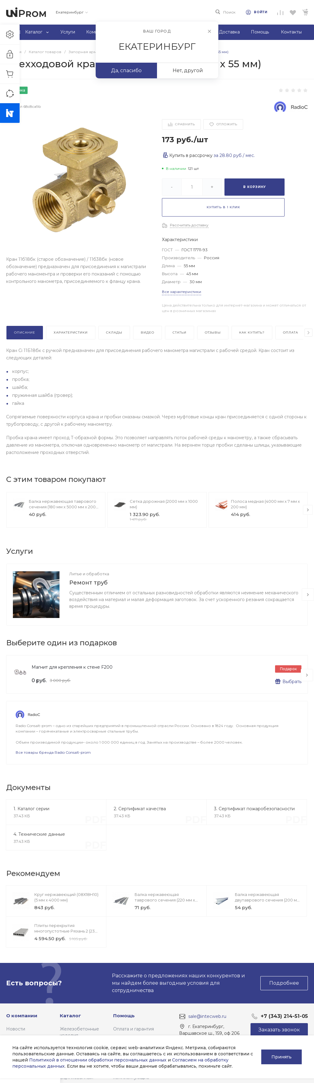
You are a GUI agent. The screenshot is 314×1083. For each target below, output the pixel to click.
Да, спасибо (126, 70)
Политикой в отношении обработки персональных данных (98, 1060)
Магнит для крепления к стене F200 (72, 667)
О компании (21, 1015)
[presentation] (308, 333)
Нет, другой (188, 70)
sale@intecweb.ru (207, 1016)
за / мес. (234, 155)
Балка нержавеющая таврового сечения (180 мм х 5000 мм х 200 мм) (62, 507)
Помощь (124, 1015)
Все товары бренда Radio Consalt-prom (53, 752)
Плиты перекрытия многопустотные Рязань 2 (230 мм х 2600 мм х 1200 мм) (66, 931)
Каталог (70, 1015)
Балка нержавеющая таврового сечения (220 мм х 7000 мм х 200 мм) (165, 900)
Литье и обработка (89, 573)
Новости (15, 1029)
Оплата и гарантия (133, 1029)
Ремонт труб (88, 582)
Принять (281, 1057)
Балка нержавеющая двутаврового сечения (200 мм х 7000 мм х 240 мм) (267, 900)
